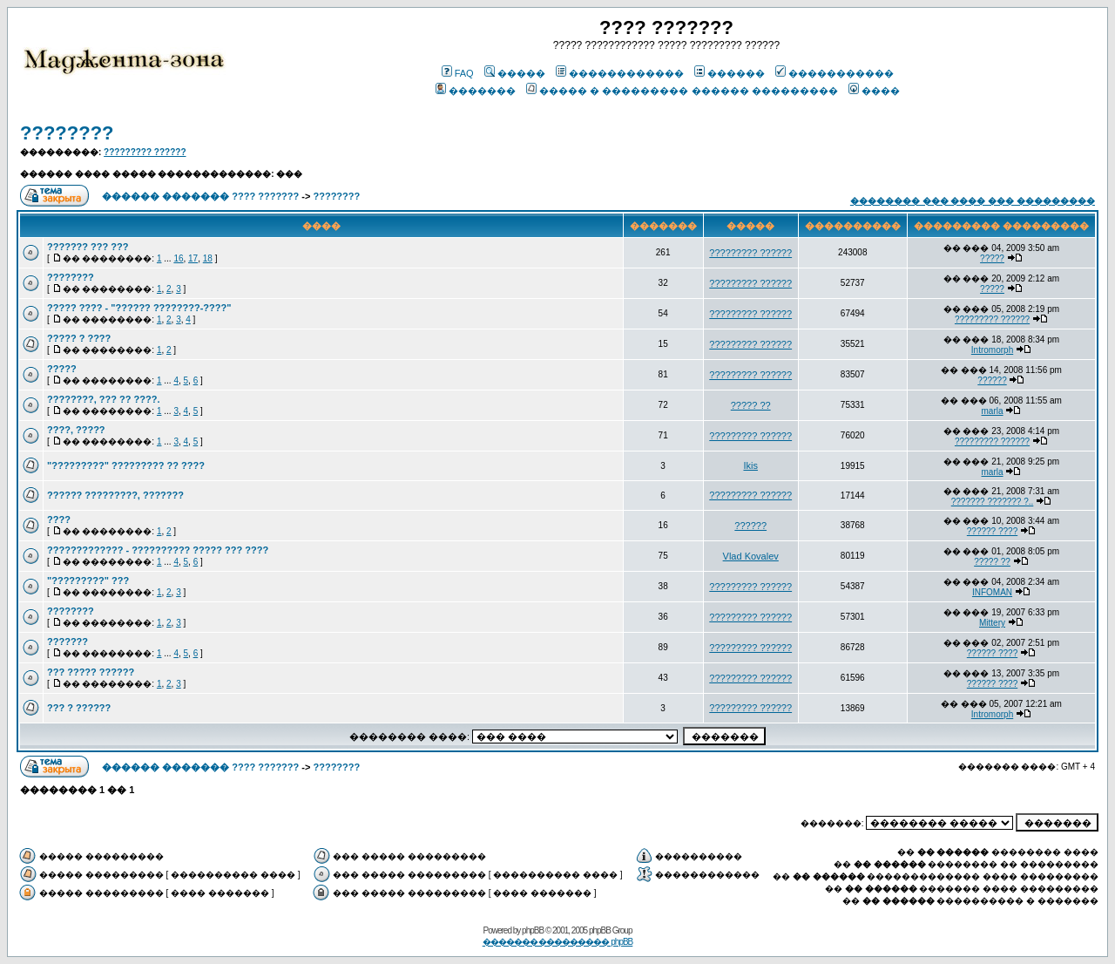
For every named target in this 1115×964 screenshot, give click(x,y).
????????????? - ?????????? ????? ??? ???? (157, 550)
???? (59, 519)
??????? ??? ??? (87, 246)
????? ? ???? (79, 338)
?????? (991, 380)
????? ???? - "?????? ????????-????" (139, 307)
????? (992, 258)
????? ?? (751, 405)
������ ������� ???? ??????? (200, 196)
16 (178, 258)
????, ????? (76, 429)
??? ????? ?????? (90, 672)
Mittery (992, 623)
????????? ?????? (145, 152)
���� (874, 90)
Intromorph (992, 350)
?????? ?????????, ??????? (115, 495)
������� (476, 90)
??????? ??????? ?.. (992, 501)
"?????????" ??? (88, 580)
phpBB (533, 930)
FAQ (458, 73)
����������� (834, 73)
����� (514, 73)
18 (208, 258)
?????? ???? (992, 531)
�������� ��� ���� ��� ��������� (972, 201)
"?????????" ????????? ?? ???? (126, 465)
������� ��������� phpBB (558, 942)
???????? (67, 133)
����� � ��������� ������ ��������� (681, 90)
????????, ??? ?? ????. (103, 399)
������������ (620, 73)
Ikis (750, 465)
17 (193, 258)
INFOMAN (992, 592)
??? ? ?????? (79, 708)
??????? (67, 641)
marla (993, 411)
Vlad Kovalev (751, 556)
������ (729, 73)
